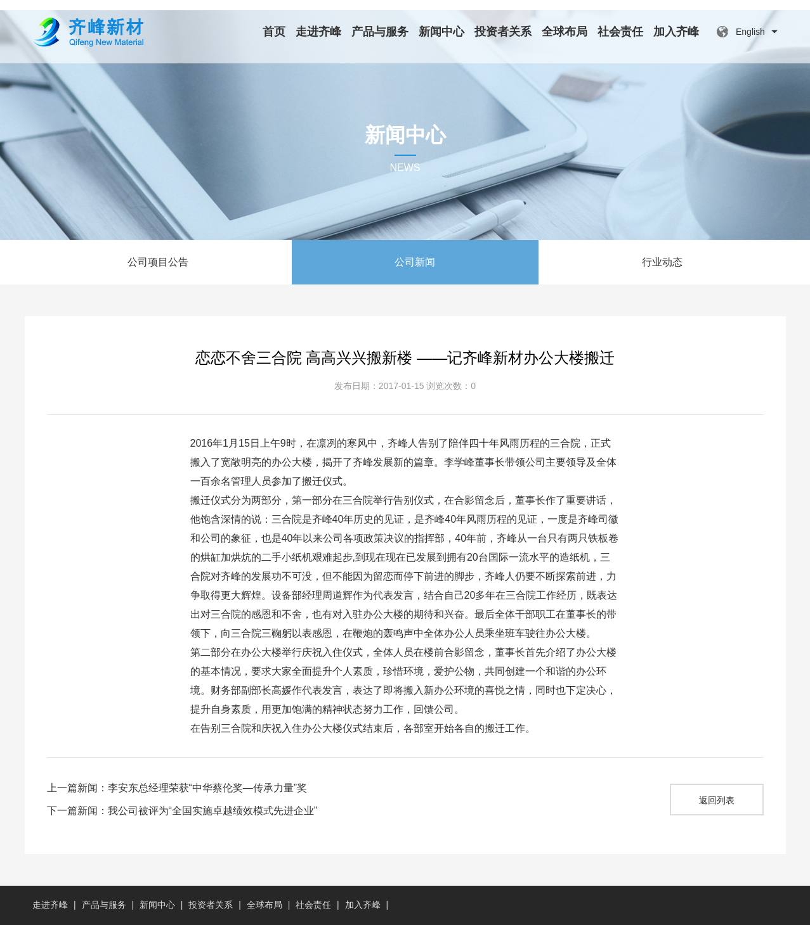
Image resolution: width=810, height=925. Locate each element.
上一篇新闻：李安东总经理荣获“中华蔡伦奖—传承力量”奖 (177, 787)
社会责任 (620, 31)
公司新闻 (415, 262)
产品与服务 (379, 31)
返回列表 (717, 800)
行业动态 (662, 262)
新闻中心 (441, 31)
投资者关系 (503, 31)
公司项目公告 (157, 262)
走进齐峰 (318, 31)
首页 (274, 31)
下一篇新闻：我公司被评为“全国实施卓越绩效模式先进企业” (182, 810)
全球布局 (564, 31)
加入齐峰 (676, 31)
